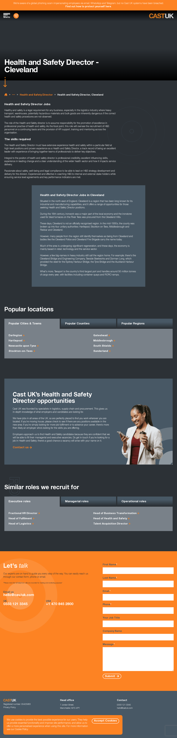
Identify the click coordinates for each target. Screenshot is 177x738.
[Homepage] (161, 15)
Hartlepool (15, 341)
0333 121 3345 (15, 604)
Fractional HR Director (23, 513)
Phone (138, 608)
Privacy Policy (9, 708)
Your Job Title (138, 622)
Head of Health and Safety (110, 518)
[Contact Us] (16, 16)
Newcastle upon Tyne (22, 346)
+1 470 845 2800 (59, 604)
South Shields (102, 346)
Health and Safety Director (36, 95)
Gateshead (100, 335)
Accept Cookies (105, 720)
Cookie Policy (21, 729)
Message (138, 657)
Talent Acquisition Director (110, 524)
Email (138, 595)
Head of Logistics (20, 524)
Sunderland (100, 351)
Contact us (21, 447)
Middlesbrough (103, 341)
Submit (110, 676)
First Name (138, 568)
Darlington (15, 335)
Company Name (138, 635)
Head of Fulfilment (20, 518)
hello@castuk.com (18, 595)
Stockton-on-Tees (21, 351)
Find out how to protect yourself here (88, 7)
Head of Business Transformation (115, 513)
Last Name (138, 582)
